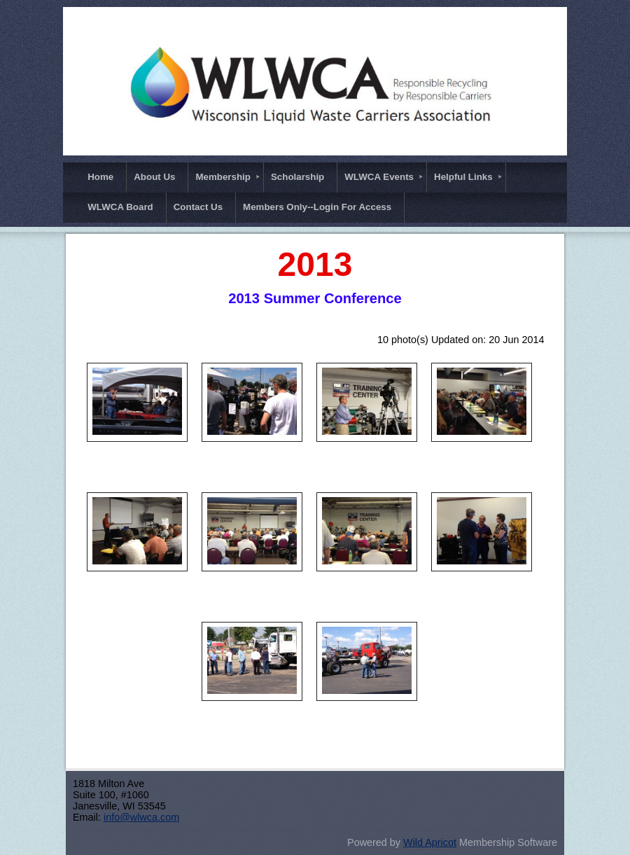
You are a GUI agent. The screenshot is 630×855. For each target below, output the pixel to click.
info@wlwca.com (141, 817)
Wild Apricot (429, 842)
